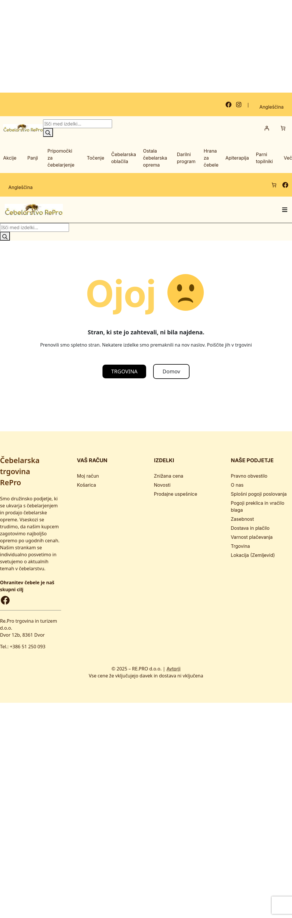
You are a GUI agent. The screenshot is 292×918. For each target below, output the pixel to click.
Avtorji (173, 668)
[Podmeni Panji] (25, 157)
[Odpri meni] (284, 209)
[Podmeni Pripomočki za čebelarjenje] (46, 157)
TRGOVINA (124, 371)
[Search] (48, 132)
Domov (171, 371)
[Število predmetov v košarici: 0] (283, 128)
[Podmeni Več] (282, 157)
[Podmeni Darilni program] (176, 157)
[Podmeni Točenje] (85, 157)
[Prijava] (266, 128)
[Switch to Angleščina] (271, 104)
